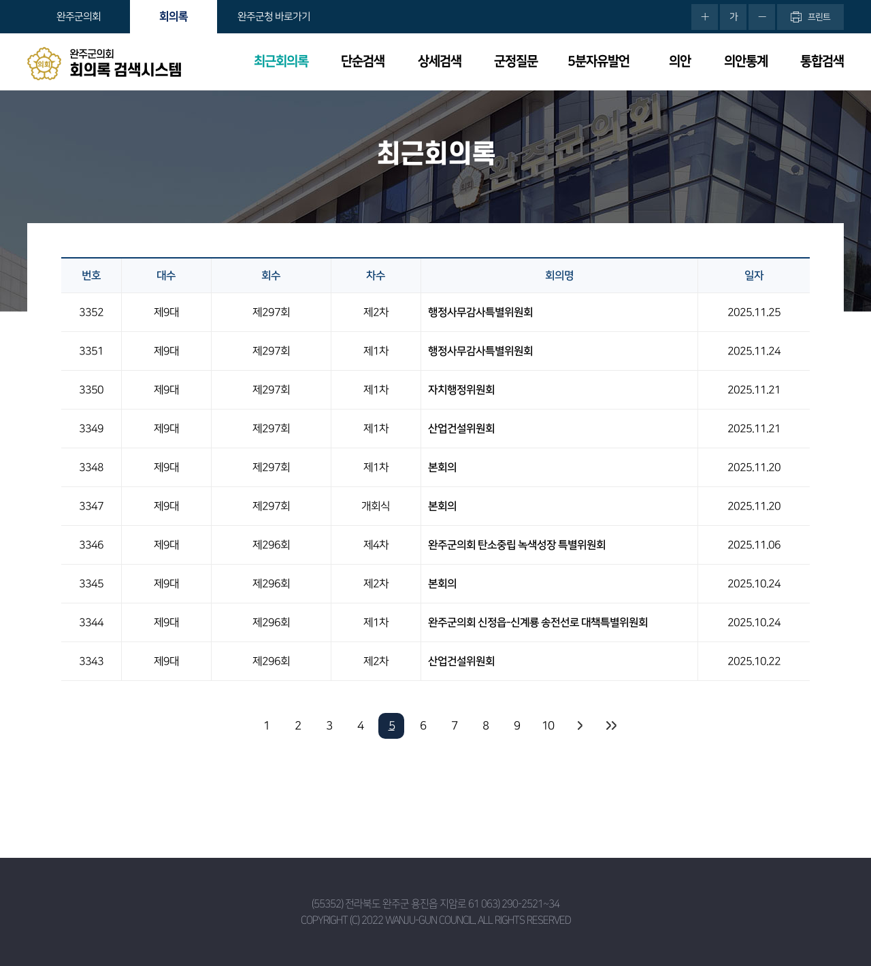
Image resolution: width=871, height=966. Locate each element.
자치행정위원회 (461, 390)
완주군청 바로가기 (273, 16)
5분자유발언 (598, 61)
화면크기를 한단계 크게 (704, 17)
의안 (680, 61)
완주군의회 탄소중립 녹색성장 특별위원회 (517, 545)
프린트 (819, 17)
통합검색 (822, 61)
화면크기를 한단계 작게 (762, 17)
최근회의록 (281, 61)
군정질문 (516, 61)
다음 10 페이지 (579, 726)
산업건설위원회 (461, 428)
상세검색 (439, 61)
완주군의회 (78, 16)
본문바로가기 (0, 0)
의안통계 (746, 61)
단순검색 (362, 61)
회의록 (173, 16)
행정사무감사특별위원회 (480, 312)
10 (548, 726)
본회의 (442, 467)
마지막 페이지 (610, 726)
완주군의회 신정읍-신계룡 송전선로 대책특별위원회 (538, 622)
